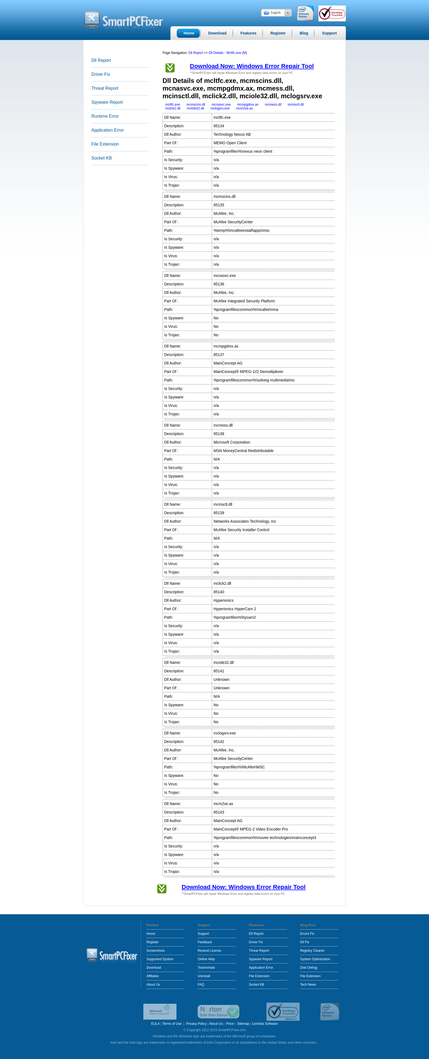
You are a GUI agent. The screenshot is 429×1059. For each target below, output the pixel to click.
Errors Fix (307, 934)
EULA (155, 1024)
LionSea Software (265, 1024)
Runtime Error (105, 116)
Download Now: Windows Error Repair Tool (252, 66)
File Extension (105, 144)
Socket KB (101, 158)
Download (153, 968)
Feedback (205, 942)
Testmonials (206, 968)
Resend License (209, 951)
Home (150, 934)
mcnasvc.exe (221, 104)
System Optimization (315, 959)
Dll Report (101, 60)
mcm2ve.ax (244, 108)
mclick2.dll (172, 108)
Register (152, 942)
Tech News (308, 984)
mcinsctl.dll (296, 104)
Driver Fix (100, 74)
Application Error (107, 130)
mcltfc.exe (172, 104)
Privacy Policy (196, 1024)
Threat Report (104, 88)
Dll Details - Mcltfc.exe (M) (228, 53)
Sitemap (243, 1024)
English (276, 13)
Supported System (159, 959)
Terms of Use (172, 1024)
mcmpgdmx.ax (248, 104)
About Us (153, 984)
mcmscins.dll (195, 104)
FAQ (201, 984)
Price (229, 1024)
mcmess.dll (273, 104)
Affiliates (152, 976)
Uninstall (204, 976)
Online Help (206, 959)
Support (203, 934)
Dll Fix (304, 942)
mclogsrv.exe (220, 108)
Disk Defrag (308, 968)
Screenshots (155, 951)
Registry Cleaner (312, 951)
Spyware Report (107, 102)
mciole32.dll (195, 108)
